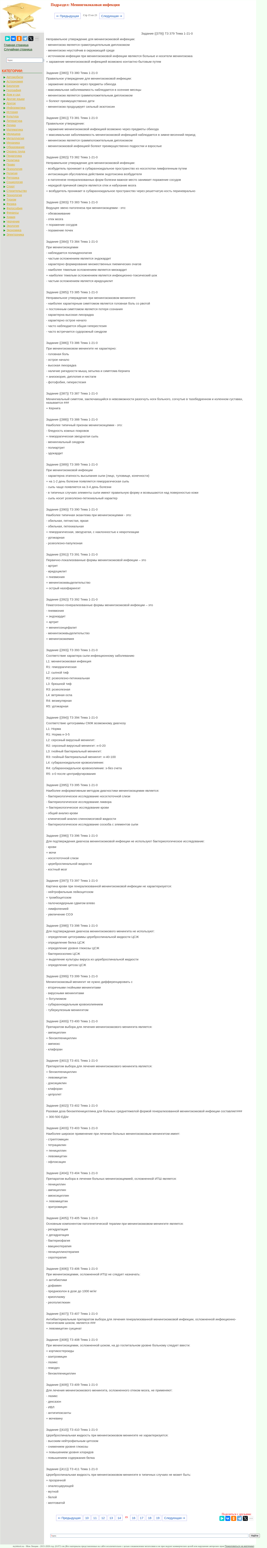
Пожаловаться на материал (239, 1546)
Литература (14, 120)
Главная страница (16, 45)
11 (95, 1518)
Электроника (15, 234)
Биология (12, 85)
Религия (12, 173)
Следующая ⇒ (111, 16)
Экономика (13, 230)
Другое (11, 103)
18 (150, 1518)
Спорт (10, 186)
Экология (12, 225)
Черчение (13, 221)
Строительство (16, 190)
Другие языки (15, 99)
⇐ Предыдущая (67, 16)
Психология (14, 169)
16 (133, 1518)
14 (119, 1518)
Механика (13, 142)
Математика (14, 129)
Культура (12, 116)
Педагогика (14, 155)
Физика (11, 204)
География (13, 90)
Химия (10, 217)
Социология (14, 182)
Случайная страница (18, 49)
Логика (11, 125)
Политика (12, 160)
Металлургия (15, 138)
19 (158, 1518)
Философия (14, 208)
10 (87, 1518)
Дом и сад (13, 94)
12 (103, 1518)
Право (10, 164)
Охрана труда (15, 151)
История (12, 112)
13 (111, 1518)
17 (142, 1518)
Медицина (13, 134)
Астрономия (14, 81)
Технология (14, 195)
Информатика (15, 107)
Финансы (12, 212)
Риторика (12, 177)
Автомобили (14, 77)
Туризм (11, 199)
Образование (15, 147)
